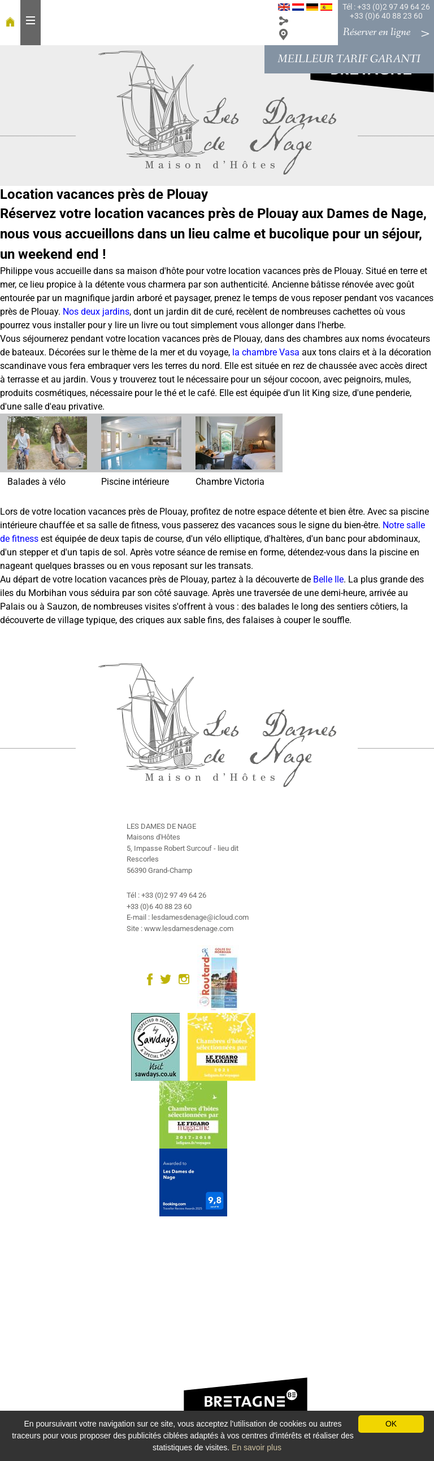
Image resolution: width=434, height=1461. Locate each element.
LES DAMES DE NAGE (161, 826)
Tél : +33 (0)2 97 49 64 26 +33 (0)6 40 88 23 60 (386, 11)
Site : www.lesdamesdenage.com (180, 928)
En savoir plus (256, 1447)
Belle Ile (328, 579)
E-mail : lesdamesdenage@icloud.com (188, 917)
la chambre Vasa (266, 352)
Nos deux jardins (96, 311)
